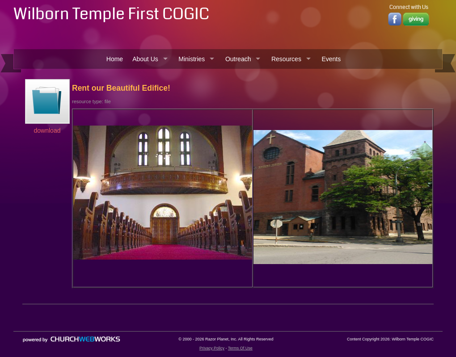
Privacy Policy (211, 348)
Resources (286, 59)
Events (331, 59)
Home (114, 59)
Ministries (191, 59)
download (47, 130)
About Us (145, 59)
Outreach (238, 59)
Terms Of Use (240, 348)
